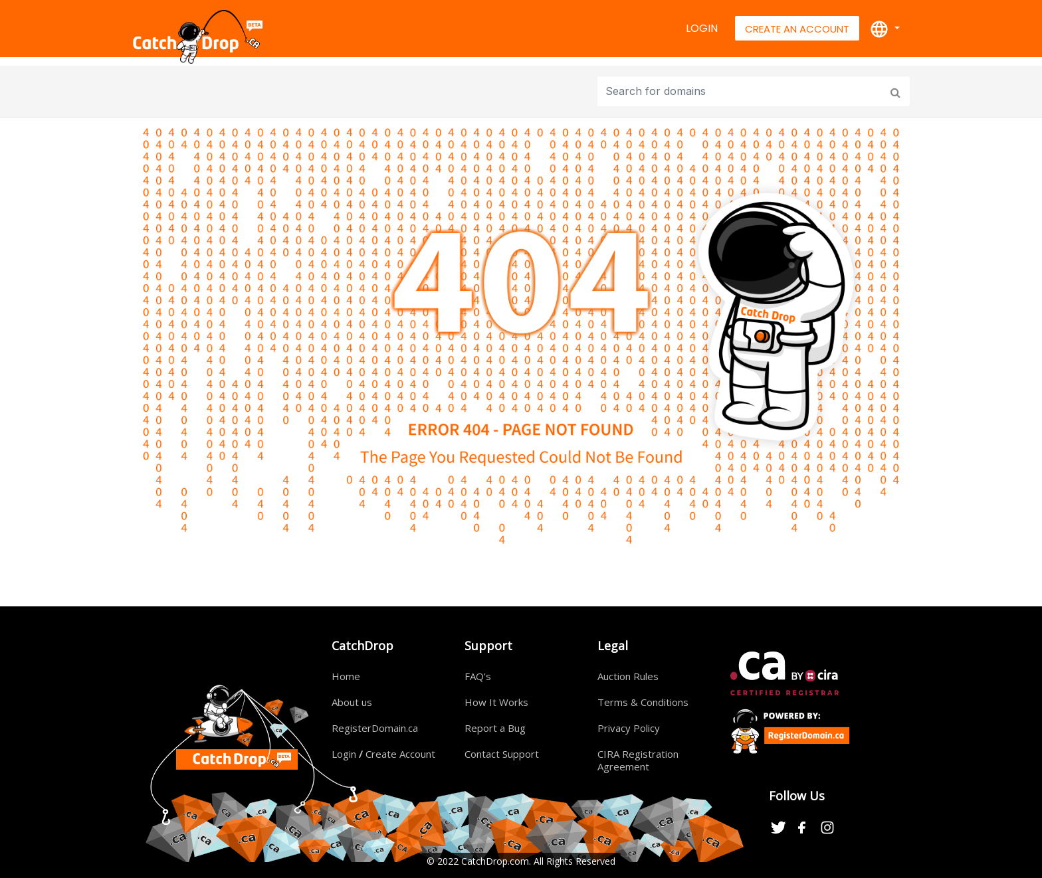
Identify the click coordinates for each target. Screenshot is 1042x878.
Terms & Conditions (642, 702)
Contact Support (502, 753)
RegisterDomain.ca (375, 728)
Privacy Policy (628, 728)
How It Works (496, 702)
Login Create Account (383, 753)
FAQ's (478, 676)
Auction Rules (628, 676)
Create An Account (797, 29)
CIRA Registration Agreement (637, 760)
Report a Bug (495, 728)
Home (346, 676)
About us (352, 702)
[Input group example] (741, 91)
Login (702, 28)
